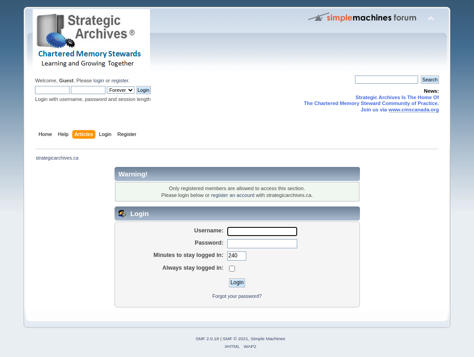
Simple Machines (268, 338)
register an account (232, 195)
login (98, 80)
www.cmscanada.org (414, 109)
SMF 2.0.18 (207, 338)
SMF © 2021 (235, 338)
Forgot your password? (236, 296)
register (119, 80)
